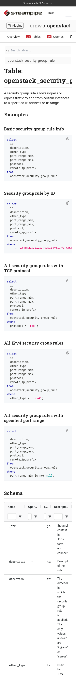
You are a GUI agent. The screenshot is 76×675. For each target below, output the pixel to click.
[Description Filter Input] (58, 516)
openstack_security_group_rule (31, 60)
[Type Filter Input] (45, 516)
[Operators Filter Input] (30, 516)
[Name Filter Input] (11, 516)
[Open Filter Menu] (20, 516)
